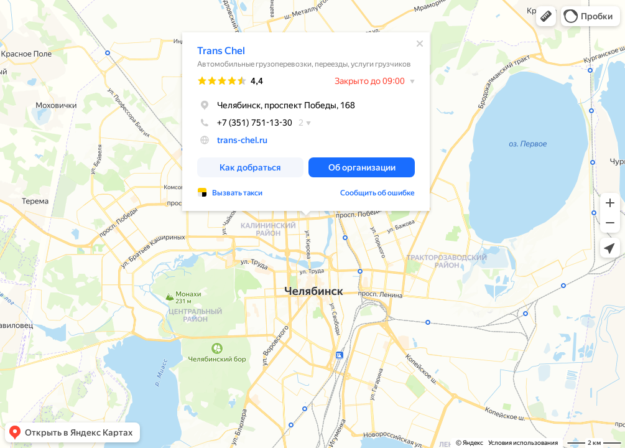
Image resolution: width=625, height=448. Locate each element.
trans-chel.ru (242, 140)
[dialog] (306, 121)
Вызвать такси (237, 193)
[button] (546, 16)
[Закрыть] (420, 44)
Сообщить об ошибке (377, 193)
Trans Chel (221, 51)
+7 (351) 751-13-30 (244, 123)
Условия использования (523, 442)
